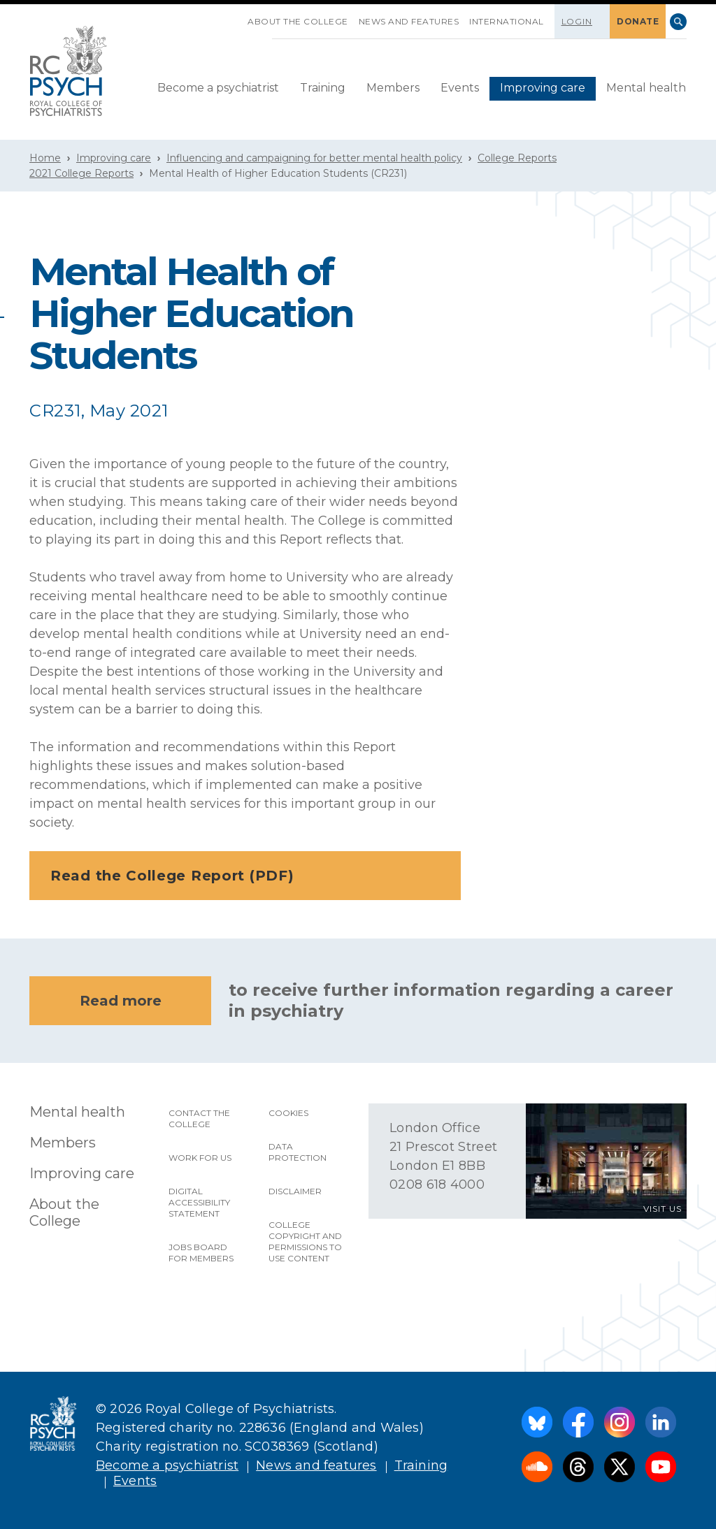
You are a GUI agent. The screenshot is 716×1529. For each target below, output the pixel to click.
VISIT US (662, 1208)
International (506, 21)
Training (322, 87)
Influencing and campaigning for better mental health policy (314, 158)
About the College (298, 21)
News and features (409, 21)
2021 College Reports (81, 173)
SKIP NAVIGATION (237, 16)
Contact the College (199, 1118)
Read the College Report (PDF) (249, 875)
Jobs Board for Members (201, 1252)
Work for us (200, 1157)
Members (393, 87)
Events (460, 87)
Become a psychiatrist (218, 87)
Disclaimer (295, 1191)
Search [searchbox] (678, 21)
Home (45, 158)
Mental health (646, 87)
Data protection (297, 1152)
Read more (121, 1000)
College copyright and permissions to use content (305, 1241)
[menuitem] (218, 89)
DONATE (638, 21)
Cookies (288, 1113)
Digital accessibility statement (199, 1202)
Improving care (542, 87)
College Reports (517, 158)
